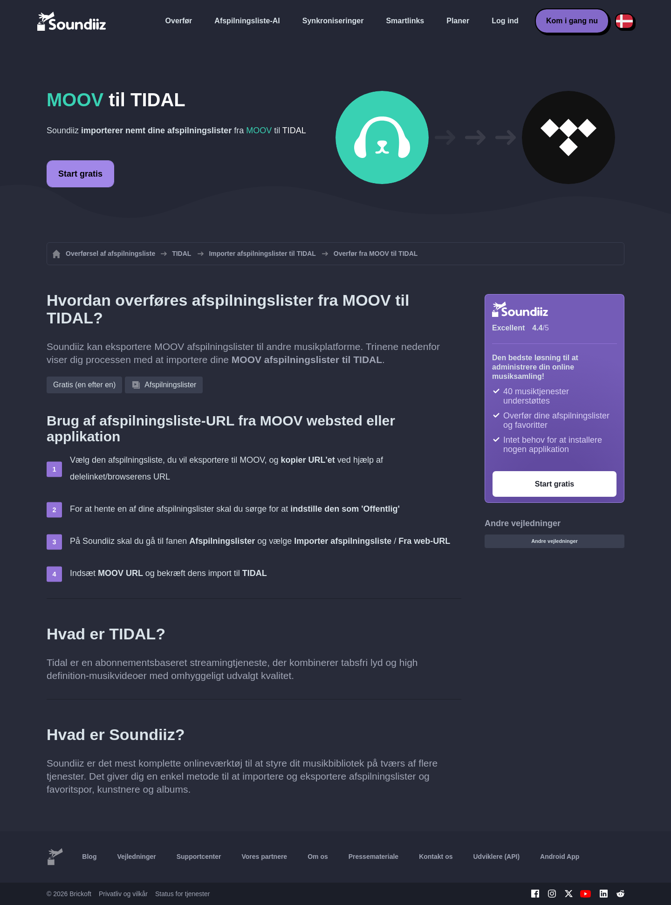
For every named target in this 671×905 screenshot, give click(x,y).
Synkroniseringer (333, 21)
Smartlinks (405, 21)
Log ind (505, 21)
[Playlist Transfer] (72, 21)
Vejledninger (136, 856)
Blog (89, 856)
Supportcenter (199, 856)
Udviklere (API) (496, 856)
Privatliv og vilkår (123, 894)
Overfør (178, 21)
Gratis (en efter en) (84, 385)
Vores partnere (264, 856)
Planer (457, 21)
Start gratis (80, 173)
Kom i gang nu (572, 21)
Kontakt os (435, 856)
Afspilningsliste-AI (247, 21)
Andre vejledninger (554, 541)
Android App (559, 856)
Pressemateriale (373, 856)
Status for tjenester (182, 894)
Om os (318, 856)
